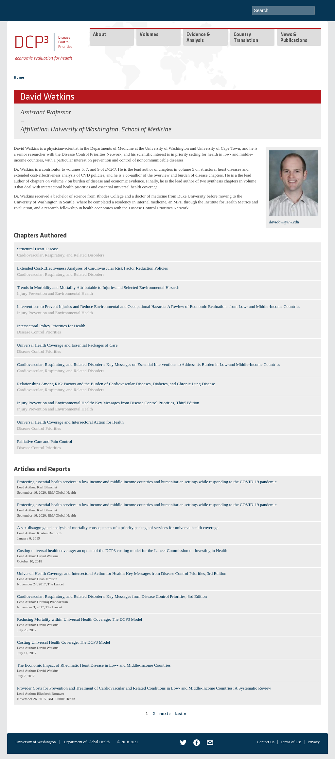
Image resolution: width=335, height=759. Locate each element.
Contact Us (265, 742)
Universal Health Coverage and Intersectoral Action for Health (70, 422)
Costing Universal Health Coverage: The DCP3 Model (63, 642)
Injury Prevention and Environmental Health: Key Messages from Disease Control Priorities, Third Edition (108, 402)
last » (180, 713)
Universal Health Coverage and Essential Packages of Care (67, 345)
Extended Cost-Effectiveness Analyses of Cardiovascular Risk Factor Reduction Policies (92, 268)
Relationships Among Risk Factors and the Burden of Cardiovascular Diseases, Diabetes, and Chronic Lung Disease (116, 383)
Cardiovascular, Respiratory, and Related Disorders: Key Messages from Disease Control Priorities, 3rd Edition (112, 596)
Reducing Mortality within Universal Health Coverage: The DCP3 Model (79, 619)
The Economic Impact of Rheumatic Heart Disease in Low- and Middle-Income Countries (94, 665)
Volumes (149, 34)
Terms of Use (290, 742)
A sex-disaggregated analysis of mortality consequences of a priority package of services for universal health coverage (117, 527)
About (99, 34)
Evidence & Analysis (198, 37)
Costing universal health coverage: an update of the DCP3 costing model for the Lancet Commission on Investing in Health (122, 550)
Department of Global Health (87, 742)
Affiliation (34, 129)
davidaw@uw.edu (284, 221)
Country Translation (246, 37)
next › (165, 713)
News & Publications (293, 37)
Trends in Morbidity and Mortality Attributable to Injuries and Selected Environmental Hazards (98, 287)
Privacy (314, 742)
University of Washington (35, 742)
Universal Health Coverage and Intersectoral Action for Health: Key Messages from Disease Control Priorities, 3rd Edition (121, 573)
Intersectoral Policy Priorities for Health (51, 325)
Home (19, 78)
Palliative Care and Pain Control (44, 441)
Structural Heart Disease (38, 248)
